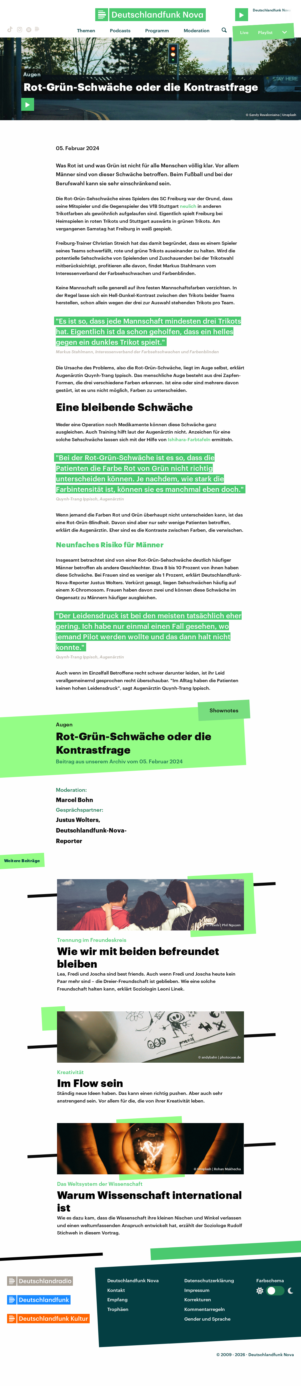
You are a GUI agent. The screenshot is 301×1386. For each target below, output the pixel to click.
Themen (86, 30)
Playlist (265, 32)
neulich (189, 206)
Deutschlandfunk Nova (133, 1280)
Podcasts (120, 30)
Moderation (197, 30)
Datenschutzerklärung (209, 1280)
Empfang (117, 1299)
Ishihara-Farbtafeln (189, 439)
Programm (157, 30)
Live (244, 32)
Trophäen (117, 1309)
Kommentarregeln (204, 1309)
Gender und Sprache (207, 1319)
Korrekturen (197, 1299)
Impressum (197, 1290)
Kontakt (116, 1290)
